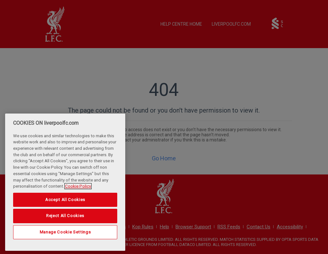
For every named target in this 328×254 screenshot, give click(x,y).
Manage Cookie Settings (65, 232)
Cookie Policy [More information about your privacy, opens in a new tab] (78, 186)
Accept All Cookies (65, 199)
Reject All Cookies (65, 215)
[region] (65, 182)
